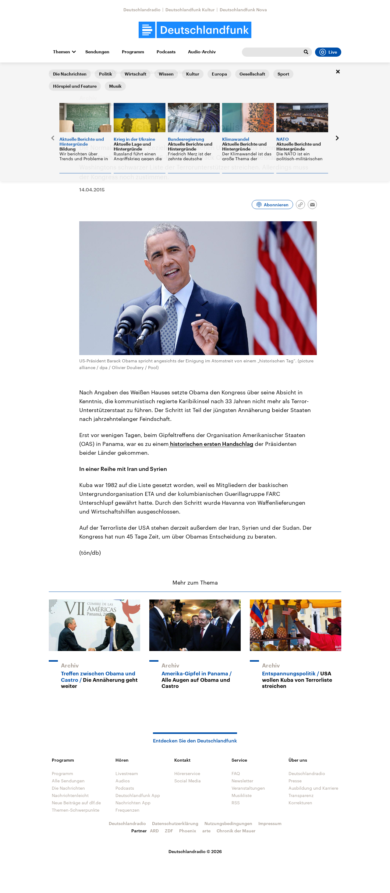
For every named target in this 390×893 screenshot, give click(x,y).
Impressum (270, 823)
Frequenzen (127, 810)
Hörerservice (187, 773)
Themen (61, 52)
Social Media (187, 780)
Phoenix (187, 830)
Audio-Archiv (202, 52)
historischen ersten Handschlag (211, 443)
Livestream (126, 773)
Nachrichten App (133, 802)
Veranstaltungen (248, 788)
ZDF (169, 830)
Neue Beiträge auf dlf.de (76, 802)
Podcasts (166, 52)
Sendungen (97, 52)
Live (328, 52)
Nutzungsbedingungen (228, 823)
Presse (295, 780)
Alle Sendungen (68, 780)
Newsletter (242, 780)
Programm (133, 52)
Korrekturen (300, 802)
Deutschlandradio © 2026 (195, 851)
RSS (236, 802)
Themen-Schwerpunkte (75, 810)
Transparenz (301, 795)
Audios (122, 780)
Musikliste (242, 795)
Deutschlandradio (142, 9)
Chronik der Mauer (236, 830)
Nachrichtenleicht (70, 795)
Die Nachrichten (90, 72)
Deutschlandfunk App (137, 795)
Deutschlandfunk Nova (243, 9)
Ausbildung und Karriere (313, 788)
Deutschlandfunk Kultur (190, 9)
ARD (154, 830)
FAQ (236, 773)
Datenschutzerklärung (175, 823)
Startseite (58, 72)
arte (206, 830)
